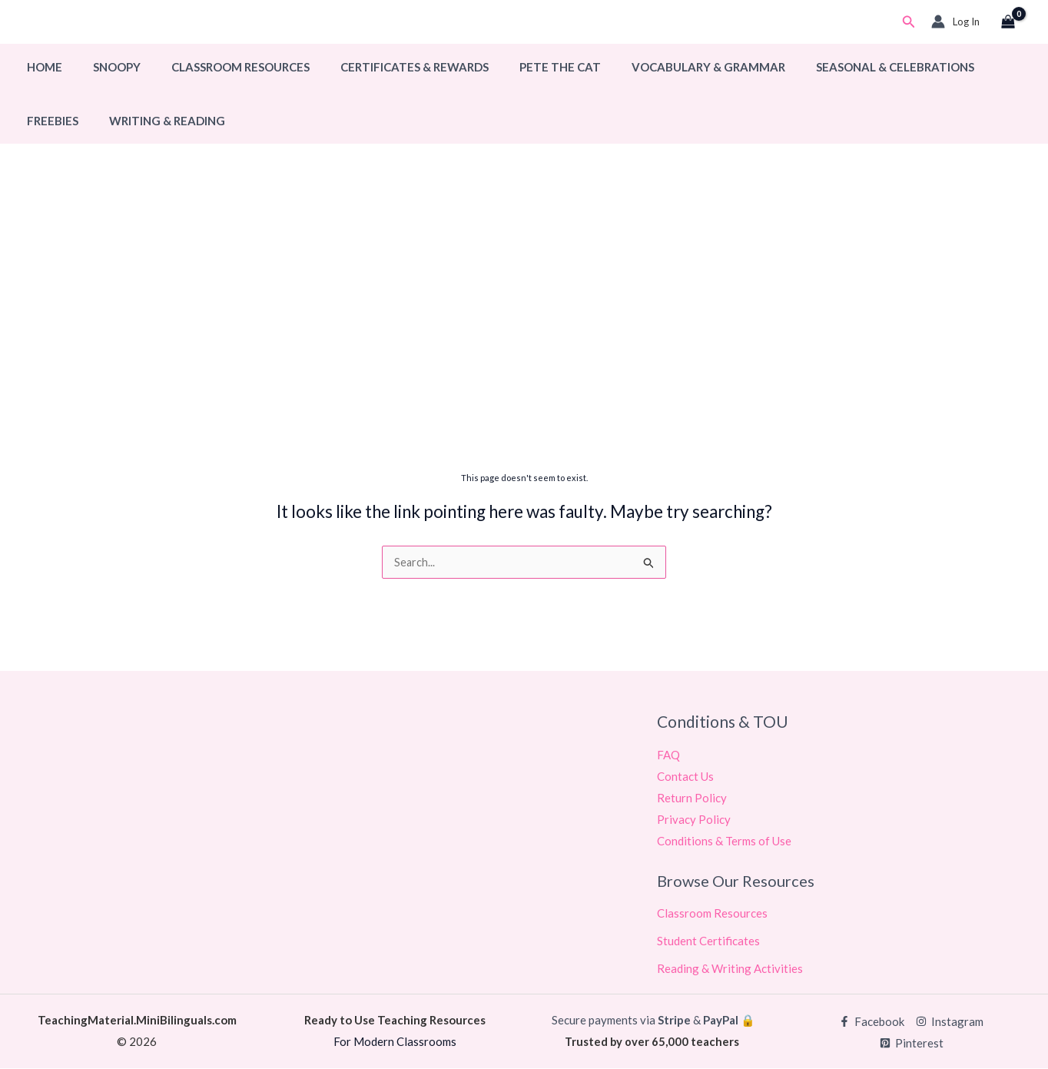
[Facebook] (871, 1022)
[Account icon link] (955, 21)
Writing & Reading (81, 121)
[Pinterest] (911, 1044)
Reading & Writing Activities (730, 969)
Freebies (973, 67)
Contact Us (685, 777)
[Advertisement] (524, 343)
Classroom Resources (221, 67)
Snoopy (105, 67)
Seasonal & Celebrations (845, 67)
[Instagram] (949, 1022)
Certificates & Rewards (387, 67)
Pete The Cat (525, 67)
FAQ (668, 755)
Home (40, 67)
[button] (909, 22)
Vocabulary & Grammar (666, 67)
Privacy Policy (694, 820)
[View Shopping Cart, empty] (1008, 22)
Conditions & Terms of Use (724, 841)
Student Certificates (708, 941)
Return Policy (692, 798)
